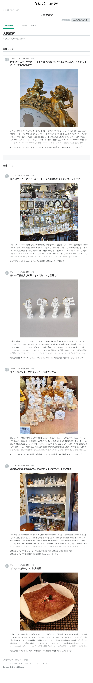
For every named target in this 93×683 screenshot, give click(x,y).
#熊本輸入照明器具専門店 (62, 551)
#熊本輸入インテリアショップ (70, 454)
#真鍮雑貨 (38, 651)
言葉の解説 (8, 26)
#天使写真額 (47, 147)
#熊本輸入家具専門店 (43, 551)
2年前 (32, 58)
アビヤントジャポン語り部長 (19, 58)
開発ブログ (28, 663)
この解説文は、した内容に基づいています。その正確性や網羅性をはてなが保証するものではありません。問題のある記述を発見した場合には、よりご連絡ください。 (14, 39)
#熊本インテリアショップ (72, 147)
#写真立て (57, 147)
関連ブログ (35, 26)
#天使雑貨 (14, 147)
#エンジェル (15, 454)
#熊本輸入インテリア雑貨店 (46, 454)
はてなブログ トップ (11, 10)
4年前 (32, 565)
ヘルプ (21, 663)
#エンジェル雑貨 (25, 651)
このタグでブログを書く (81, 20)
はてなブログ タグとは (10, 663)
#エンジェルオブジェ (27, 261)
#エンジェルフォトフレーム (30, 147)
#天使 (23, 454)
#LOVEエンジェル (28, 358)
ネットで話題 (22, 26)
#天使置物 (14, 261)
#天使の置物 (15, 358)
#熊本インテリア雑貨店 (55, 261)
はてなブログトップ (40, 663)
